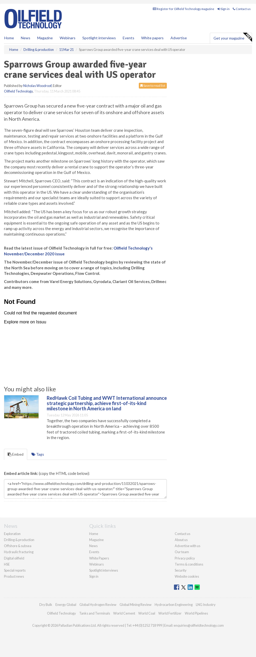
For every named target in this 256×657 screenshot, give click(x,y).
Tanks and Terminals (94, 613)
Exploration (12, 534)
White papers (152, 38)
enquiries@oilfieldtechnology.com (199, 625)
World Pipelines (196, 613)
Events (128, 38)
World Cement (124, 613)
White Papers (99, 558)
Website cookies (187, 576)
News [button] (25, 38)
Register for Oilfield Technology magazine (183, 9)
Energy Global (65, 604)
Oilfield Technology (18, 91)
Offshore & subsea (17, 546)
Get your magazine (233, 37)
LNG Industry (206, 604)
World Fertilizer (170, 613)
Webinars (67, 38)
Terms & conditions (189, 564)
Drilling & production (19, 540)
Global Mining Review (135, 604)
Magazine (45, 38)
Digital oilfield (14, 558)
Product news (14, 576)
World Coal (146, 613)
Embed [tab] (15, 454)
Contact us (242, 9)
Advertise (178, 38)
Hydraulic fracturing (19, 552)
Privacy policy (185, 558)
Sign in (223, 9)
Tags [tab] (37, 454)
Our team (182, 552)
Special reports (15, 570)
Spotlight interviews (99, 38)
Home (9, 38)
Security (181, 570)
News (93, 546)
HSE (7, 564)
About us (181, 540)
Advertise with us (187, 546)
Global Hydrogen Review (97, 604)
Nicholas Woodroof (37, 86)
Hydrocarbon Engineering (174, 604)
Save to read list (152, 85)
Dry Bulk (45, 604)
